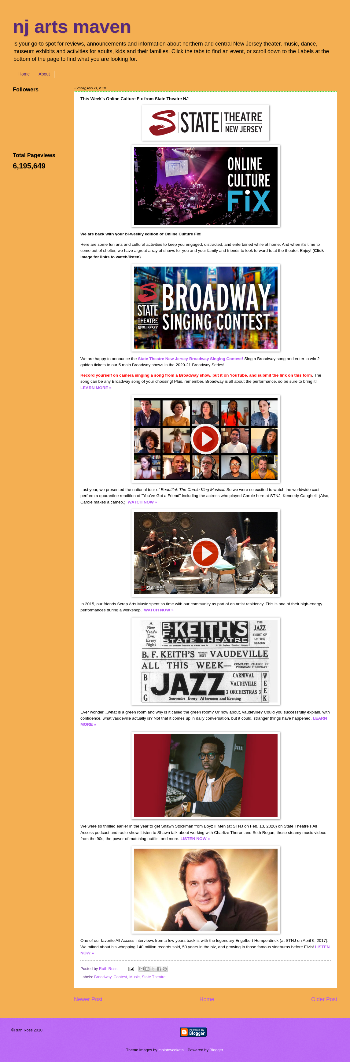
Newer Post (88, 999)
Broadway (102, 977)
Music (134, 977)
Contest (120, 977)
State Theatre (154, 977)
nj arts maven (72, 26)
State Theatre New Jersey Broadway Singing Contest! (190, 358)
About (44, 74)
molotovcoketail (172, 1050)
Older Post (324, 999)
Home (24, 74)
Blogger (216, 1050)
